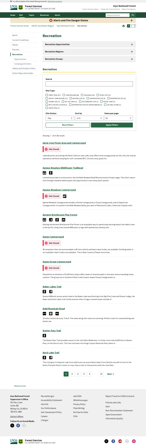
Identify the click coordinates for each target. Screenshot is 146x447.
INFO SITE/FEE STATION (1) (58, 105)
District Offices (16, 416)
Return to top (20, 385)
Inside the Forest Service (110, 9)
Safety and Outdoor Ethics (24, 68)
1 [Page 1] (66, 374)
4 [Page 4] (83, 374)
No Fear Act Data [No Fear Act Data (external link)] (80, 412)
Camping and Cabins (22, 64)
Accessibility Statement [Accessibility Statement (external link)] (51, 400)
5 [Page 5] (89, 374)
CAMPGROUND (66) (72, 95)
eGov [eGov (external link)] (108, 406)
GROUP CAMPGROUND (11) (58, 98)
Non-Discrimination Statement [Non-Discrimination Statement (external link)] (119, 410)
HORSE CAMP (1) (109, 101)
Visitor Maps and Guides (22, 73)
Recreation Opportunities (57, 44)
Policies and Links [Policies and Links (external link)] (113, 402)
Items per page (111, 113)
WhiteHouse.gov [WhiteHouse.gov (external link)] (80, 400)
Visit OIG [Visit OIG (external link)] (44, 404)
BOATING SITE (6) (79, 98)
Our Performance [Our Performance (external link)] (48, 408)
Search (49, 79)
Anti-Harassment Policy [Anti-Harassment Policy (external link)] (51, 412)
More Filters (67, 125)
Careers (44, 416)
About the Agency (129, 9)
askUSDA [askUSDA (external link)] (77, 396)
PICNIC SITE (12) (105, 95)
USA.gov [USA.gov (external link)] (44, 420)
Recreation (17, 54)
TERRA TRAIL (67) (55, 95)
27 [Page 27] (101, 374)
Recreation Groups (54, 59)
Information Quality (114, 418)
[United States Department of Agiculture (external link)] (14, 7)
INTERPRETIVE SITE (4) (118, 98)
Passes (15, 44)
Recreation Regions (54, 51)
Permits (15, 49)
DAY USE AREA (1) (71, 101)
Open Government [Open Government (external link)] (114, 414)
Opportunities (20, 59)
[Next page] (111, 374)
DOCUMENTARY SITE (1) (90, 101)
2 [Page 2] (72, 374)
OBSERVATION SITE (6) (97, 98)
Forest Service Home (90, 9)
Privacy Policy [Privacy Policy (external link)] (79, 404)
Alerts (15, 35)
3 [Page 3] (77, 374)
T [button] (128, 26)
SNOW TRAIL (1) (54, 108)
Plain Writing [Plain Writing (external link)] (78, 408)
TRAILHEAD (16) (89, 95)
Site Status (51, 113)
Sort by (78, 113)
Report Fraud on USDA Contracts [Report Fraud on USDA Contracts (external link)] (120, 396)
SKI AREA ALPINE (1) (114, 105)
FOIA (75, 416)
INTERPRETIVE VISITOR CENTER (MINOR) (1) (87, 105)
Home (12, 15)
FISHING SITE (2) (54, 101)
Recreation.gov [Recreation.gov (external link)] (47, 396)
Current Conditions (20, 40)
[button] (123, 26)
